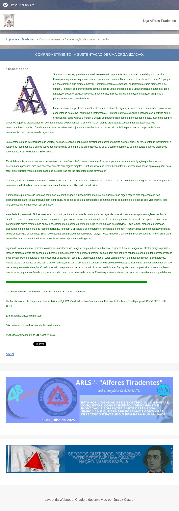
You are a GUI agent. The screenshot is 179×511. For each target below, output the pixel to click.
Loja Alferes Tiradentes (159, 21)
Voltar (10, 354)
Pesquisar (5, 4)
